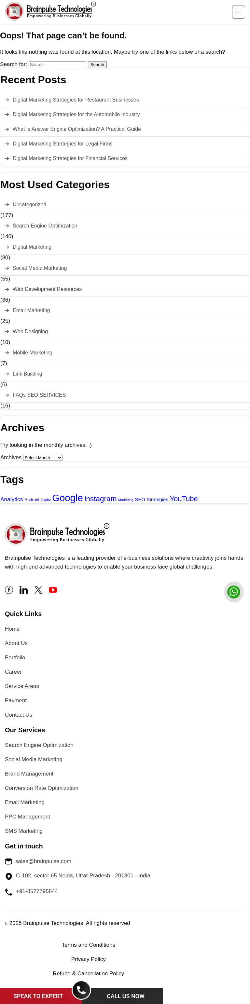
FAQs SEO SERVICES (39, 395)
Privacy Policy (88, 959)
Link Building (27, 374)
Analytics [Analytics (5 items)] (11, 499)
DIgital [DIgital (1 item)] (45, 500)
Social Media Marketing (40, 268)
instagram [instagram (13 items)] (101, 499)
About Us (16, 643)
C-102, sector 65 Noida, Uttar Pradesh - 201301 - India (77, 876)
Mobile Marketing (32, 352)
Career (13, 672)
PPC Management (27, 817)
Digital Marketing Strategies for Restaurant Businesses (76, 100)
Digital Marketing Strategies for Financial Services (70, 158)
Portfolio (15, 657)
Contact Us (18, 715)
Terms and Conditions (88, 945)
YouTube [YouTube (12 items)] (184, 499)
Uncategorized (29, 204)
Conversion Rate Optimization (41, 788)
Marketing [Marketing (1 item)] (125, 500)
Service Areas (22, 686)
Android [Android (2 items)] (31, 499)
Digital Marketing (32, 247)
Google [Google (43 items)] (67, 497)
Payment (16, 700)
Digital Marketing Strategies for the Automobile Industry (76, 114)
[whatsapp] (233, 591)
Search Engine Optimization (45, 225)
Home (12, 629)
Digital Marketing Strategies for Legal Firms (63, 143)
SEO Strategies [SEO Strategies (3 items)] (151, 499)
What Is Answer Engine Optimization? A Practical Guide (77, 129)
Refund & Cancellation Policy (88, 973)
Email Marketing (31, 310)
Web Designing (30, 331)
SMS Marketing (24, 831)
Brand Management (29, 774)
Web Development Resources (47, 289)
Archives (10, 457)
